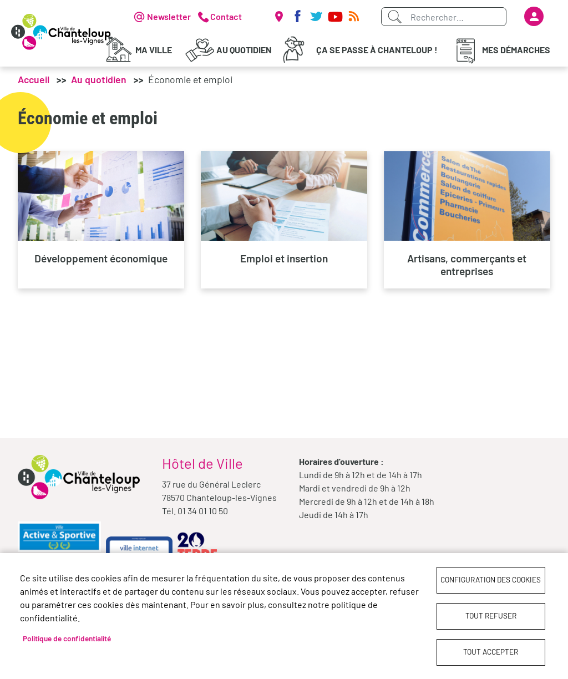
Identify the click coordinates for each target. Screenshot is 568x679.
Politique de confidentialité (67, 638)
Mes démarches (516, 49)
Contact (226, 16)
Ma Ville (153, 49)
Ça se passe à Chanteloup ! (377, 49)
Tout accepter (490, 651)
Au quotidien (244, 49)
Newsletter (169, 16)
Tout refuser (490, 615)
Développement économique (101, 258)
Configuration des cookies (490, 579)
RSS (353, 16)
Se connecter (534, 16)
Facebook (297, 16)
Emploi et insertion (284, 258)
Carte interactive (278, 16)
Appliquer (394, 17)
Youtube (335, 16)
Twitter (316, 16)
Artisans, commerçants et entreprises (466, 264)
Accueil (33, 79)
